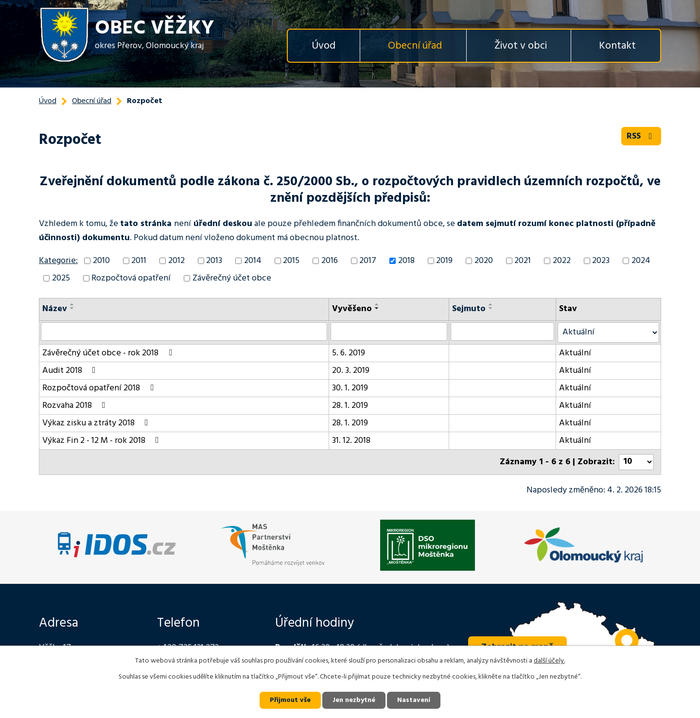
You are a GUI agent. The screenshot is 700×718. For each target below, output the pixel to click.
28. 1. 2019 (350, 405)
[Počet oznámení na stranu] (636, 462)
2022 (562, 261)
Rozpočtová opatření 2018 (100, 388)
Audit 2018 (71, 370)
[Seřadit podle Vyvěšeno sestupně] (377, 308)
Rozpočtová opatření (131, 278)
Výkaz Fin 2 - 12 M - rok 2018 (102, 440)
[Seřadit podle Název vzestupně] (72, 304)
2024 (640, 261)
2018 (406, 261)
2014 (253, 261)
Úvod (323, 45)
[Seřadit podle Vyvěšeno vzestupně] (377, 304)
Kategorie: (58, 261)
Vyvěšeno (352, 308)
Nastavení (413, 700)
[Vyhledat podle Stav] (608, 332)
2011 (138, 261)
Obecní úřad (415, 45)
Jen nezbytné (353, 700)
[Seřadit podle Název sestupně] (72, 308)
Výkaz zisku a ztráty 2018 (97, 423)
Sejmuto (469, 308)
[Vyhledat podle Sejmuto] (502, 331)
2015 (291, 261)
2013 (214, 261)
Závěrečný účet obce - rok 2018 (109, 353)
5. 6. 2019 (348, 353)
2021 (522, 261)
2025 (61, 278)
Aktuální (575, 353)
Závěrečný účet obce (231, 278)
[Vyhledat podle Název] (184, 331)
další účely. (549, 660)
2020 (483, 261)
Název (54, 308)
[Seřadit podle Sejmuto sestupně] (491, 308)
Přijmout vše (290, 700)
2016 (329, 261)
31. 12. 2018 (351, 440)
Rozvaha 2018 (75, 405)
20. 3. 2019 (350, 370)
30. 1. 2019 (350, 388)
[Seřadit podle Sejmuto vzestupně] (491, 304)
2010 (101, 261)
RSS (641, 136)
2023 (601, 261)
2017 (367, 261)
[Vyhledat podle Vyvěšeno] (389, 331)
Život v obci (520, 45)
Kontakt (617, 45)
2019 (444, 261)
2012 (176, 261)
